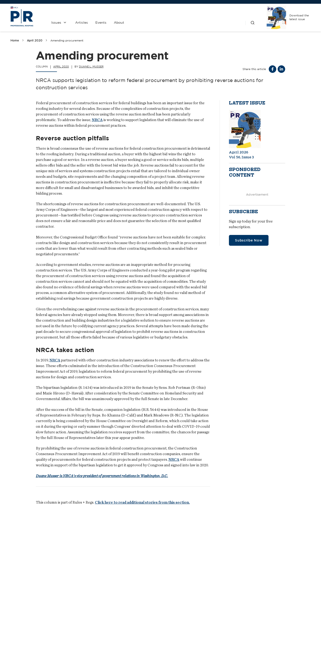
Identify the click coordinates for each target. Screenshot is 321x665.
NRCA (97, 120)
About (119, 22)
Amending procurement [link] (66, 40)
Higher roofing (133, 593)
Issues (56, 22)
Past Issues (184, 643)
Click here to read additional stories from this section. (142, 502)
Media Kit (141, 656)
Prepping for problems (246, 593)
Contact (141, 643)
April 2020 (34, 40)
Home (15, 40)
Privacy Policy (184, 656)
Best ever (22, 593)
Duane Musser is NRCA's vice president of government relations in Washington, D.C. (102, 476)
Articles (81, 22)
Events (100, 22)
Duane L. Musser (91, 66)
